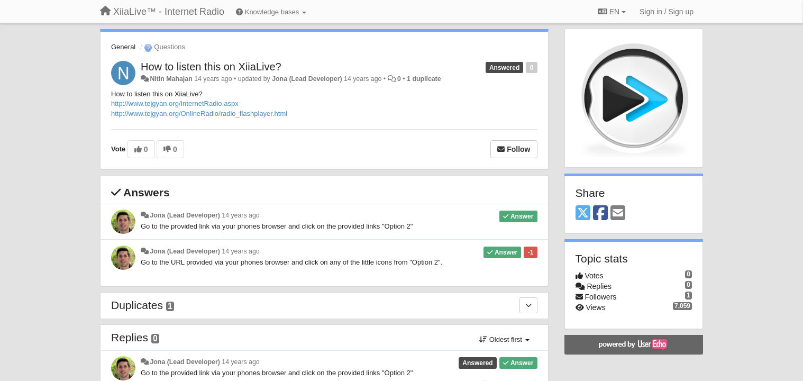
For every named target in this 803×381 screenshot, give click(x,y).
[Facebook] (600, 213)
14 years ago (240, 215)
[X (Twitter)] (583, 213)
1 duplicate (424, 79)
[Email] (617, 213)
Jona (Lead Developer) (307, 79)
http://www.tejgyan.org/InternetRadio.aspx (175, 103)
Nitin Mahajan (171, 79)
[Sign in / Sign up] (666, 12)
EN (612, 11)
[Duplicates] (528, 305)
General (123, 47)
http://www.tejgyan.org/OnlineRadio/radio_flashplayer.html (199, 113)
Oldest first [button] (504, 339)
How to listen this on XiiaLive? (211, 66)
